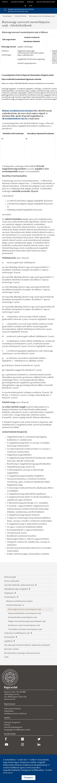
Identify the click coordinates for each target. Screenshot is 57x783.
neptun (5, 2)
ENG (30, 6)
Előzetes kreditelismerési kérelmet (17, 111)
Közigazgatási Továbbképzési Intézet (17, 730)
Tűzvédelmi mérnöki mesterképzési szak (25, 629)
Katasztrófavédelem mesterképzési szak (24, 613)
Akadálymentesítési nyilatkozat (15, 713)
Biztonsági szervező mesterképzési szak (42, 16)
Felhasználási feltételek (12, 709)
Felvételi (7, 725)
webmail (30, 2)
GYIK (6, 657)
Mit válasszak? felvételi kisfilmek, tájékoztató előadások (27, 645)
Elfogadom (28, 777)
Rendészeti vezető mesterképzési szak (24, 625)
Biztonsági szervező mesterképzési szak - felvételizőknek (26, 24)
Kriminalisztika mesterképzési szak (22, 617)
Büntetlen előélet (11, 649)
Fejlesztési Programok (12, 722)
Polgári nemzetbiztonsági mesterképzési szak (27, 621)
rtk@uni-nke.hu (9, 699)
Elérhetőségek (10, 577)
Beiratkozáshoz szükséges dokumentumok (22, 653)
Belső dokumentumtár (46, 2)
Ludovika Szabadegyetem (13, 727)
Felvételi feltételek (21, 16)
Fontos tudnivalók (11, 581)
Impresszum (9, 704)
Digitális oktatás (17, 2)
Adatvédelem (9, 711)
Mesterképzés (8, 16)
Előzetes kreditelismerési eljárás (19, 601)
